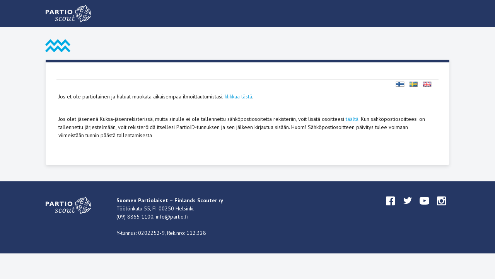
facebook (390, 208)
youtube (424, 208)
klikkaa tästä (238, 96)
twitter (407, 208)
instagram (441, 208)
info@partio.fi (172, 216)
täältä (352, 118)
